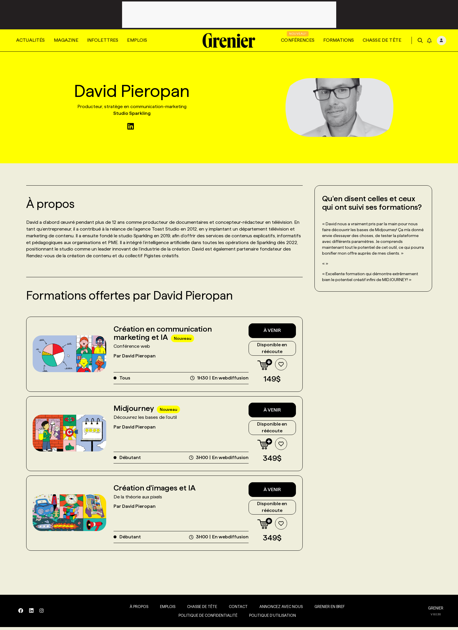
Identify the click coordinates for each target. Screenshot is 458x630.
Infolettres (103, 40)
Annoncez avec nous (277, 609)
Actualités (30, 40)
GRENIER (435, 611)
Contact (235, 609)
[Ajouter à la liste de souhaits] (280, 365)
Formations (338, 40)
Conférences (297, 40)
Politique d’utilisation (269, 618)
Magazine (66, 40)
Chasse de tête (382, 40)
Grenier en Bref (326, 609)
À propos (135, 609)
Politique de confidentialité (204, 618)
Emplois (137, 40)
